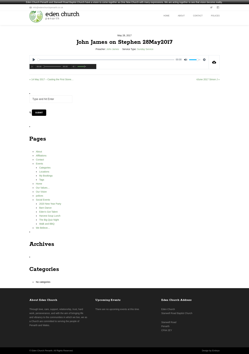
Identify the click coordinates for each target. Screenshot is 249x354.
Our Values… (43, 187)
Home (39, 183)
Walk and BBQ (46, 223)
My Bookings (46, 175)
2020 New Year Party (50, 203)
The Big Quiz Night (49, 219)
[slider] (105, 59)
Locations (44, 171)
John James (112, 49)
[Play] (34, 59)
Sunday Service (145, 49)
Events (39, 163)
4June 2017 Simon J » (208, 79)
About (39, 151)
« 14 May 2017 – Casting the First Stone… (51, 79)
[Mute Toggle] (74, 66)
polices (39, 195)
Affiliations (41, 155)
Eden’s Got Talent (48, 211)
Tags (41, 179)
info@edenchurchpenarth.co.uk (48, 7)
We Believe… (43, 227)
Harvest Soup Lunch (49, 215)
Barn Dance (45, 207)
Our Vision (41, 191)
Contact (40, 159)
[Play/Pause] (32, 66)
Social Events (43, 199)
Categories (45, 167)
